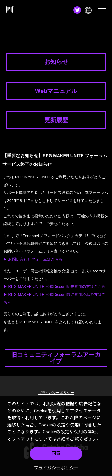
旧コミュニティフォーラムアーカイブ (56, 357)
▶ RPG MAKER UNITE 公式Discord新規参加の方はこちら (54, 286)
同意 (56, 453)
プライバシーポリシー (56, 468)
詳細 (60, 439)
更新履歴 (56, 120)
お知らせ (56, 61)
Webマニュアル (56, 91)
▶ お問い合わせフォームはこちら (33, 259)
